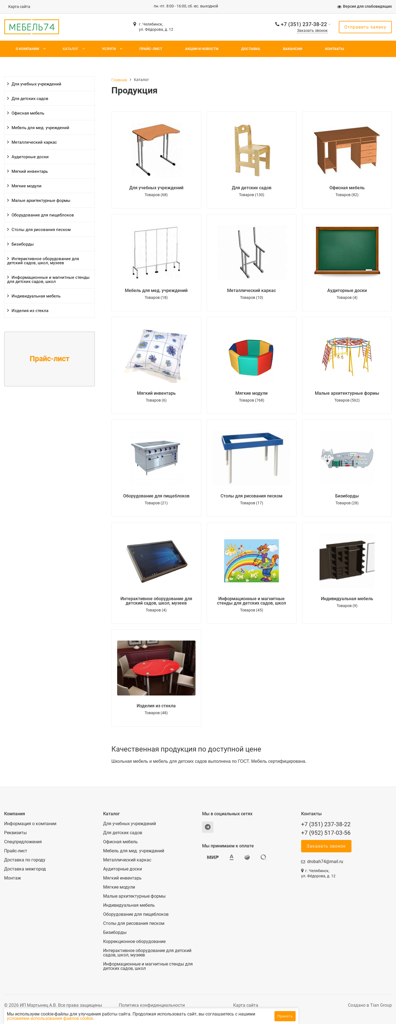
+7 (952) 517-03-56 (326, 833)
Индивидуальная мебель (36, 296)
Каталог (70, 49)
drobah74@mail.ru (325, 861)
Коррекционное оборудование (134, 941)
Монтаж (12, 878)
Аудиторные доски (30, 156)
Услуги (109, 49)
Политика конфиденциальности (152, 1005)
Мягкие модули (27, 185)
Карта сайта (19, 6)
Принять (285, 1016)
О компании (27, 49)
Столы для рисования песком (41, 229)
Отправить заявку (365, 27)
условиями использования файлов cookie (99, 1018)
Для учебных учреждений (36, 84)
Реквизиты (15, 833)
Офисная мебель (28, 113)
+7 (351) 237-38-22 (304, 24)
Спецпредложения (23, 842)
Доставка (250, 49)
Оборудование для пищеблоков (43, 215)
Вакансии (292, 49)
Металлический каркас (34, 142)
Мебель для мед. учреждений (40, 127)
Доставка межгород (25, 869)
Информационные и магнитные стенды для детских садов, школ (48, 279)
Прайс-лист (150, 49)
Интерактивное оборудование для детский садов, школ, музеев (43, 260)
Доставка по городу (24, 860)
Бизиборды (23, 244)
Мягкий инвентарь (30, 171)
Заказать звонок (312, 30)
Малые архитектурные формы (41, 200)
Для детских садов (30, 98)
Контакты (334, 49)
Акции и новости (201, 49)
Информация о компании (30, 824)
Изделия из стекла (30, 310)
